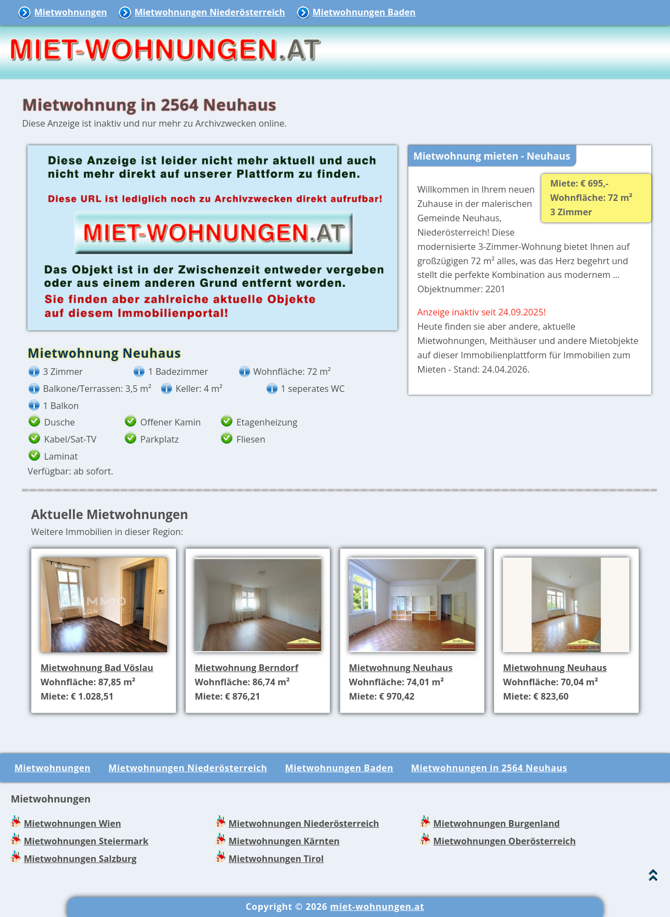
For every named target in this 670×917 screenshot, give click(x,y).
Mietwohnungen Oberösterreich (504, 841)
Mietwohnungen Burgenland (496, 823)
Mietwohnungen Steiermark (86, 841)
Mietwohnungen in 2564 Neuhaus (489, 768)
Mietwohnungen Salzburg (80, 859)
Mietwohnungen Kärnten (284, 841)
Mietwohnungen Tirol (276, 859)
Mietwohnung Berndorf (246, 668)
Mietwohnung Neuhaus (401, 668)
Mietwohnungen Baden (364, 12)
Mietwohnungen (70, 12)
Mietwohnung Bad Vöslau (97, 668)
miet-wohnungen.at (377, 906)
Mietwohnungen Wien (72, 823)
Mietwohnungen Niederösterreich (210, 12)
